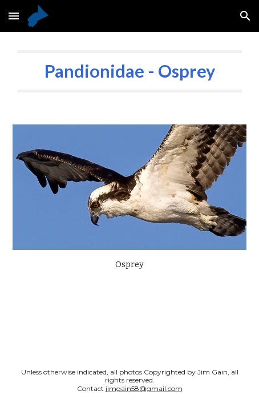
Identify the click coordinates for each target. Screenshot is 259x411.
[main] (130, 71)
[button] (13, 15)
